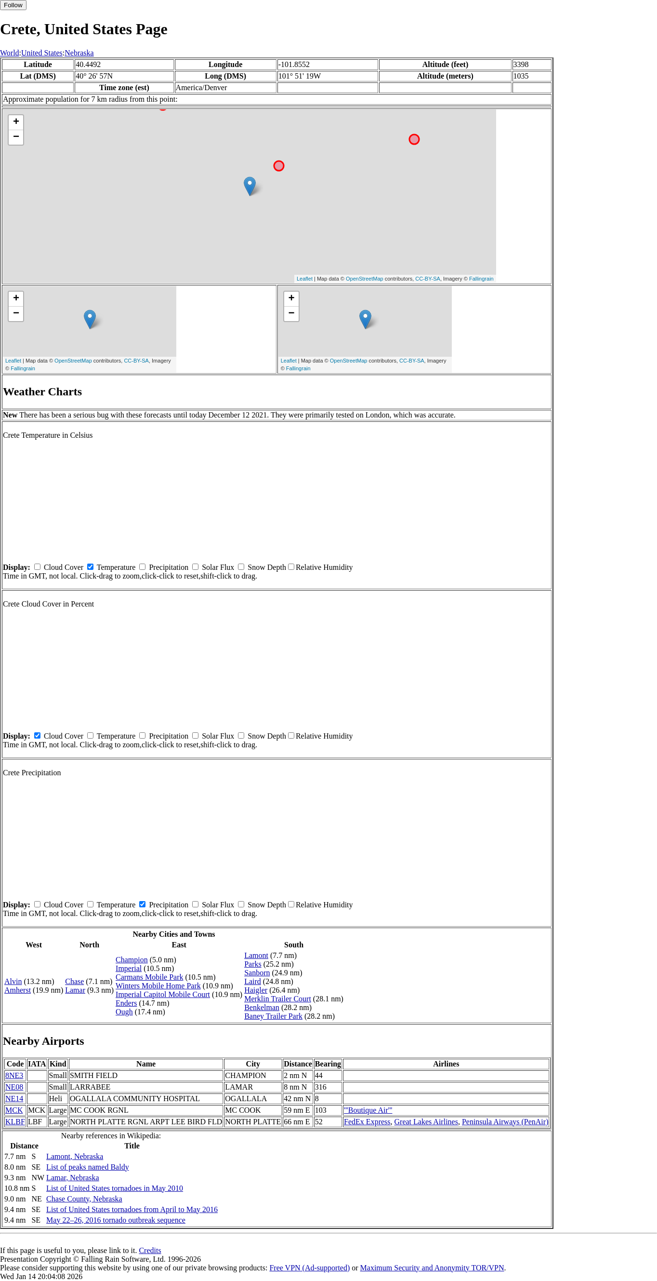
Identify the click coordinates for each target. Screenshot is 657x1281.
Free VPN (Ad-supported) (309, 1268)
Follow (13, 5)
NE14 (14, 1098)
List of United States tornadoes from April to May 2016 (132, 1209)
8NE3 (14, 1075)
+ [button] (16, 122)
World (9, 53)
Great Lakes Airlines (426, 1122)
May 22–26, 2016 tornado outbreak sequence (115, 1220)
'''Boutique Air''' (368, 1110)
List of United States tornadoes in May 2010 (114, 1188)
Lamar (75, 990)
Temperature (116, 567)
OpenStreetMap (364, 279)
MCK (14, 1110)
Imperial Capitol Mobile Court (163, 994)
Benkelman (261, 1007)
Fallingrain (481, 279)
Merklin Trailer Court (277, 999)
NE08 (14, 1087)
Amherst (17, 990)
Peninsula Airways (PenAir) (505, 1122)
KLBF (15, 1122)
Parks (253, 964)
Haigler (255, 990)
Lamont (256, 955)
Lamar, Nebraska (72, 1177)
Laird (252, 981)
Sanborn (257, 973)
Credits (150, 1250)
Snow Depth (267, 567)
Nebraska (79, 53)
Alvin (13, 981)
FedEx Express (367, 1122)
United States (42, 53)
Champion (132, 960)
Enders (126, 1003)
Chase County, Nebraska (84, 1199)
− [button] (16, 137)
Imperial (129, 968)
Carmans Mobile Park (149, 977)
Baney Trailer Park (273, 1016)
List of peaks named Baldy (87, 1167)
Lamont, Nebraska (74, 1156)
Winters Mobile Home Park (158, 986)
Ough (124, 1012)
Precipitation (168, 567)
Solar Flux (218, 567)
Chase (74, 981)
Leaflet (305, 279)
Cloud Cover (63, 567)
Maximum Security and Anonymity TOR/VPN (432, 1268)
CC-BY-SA (427, 279)
